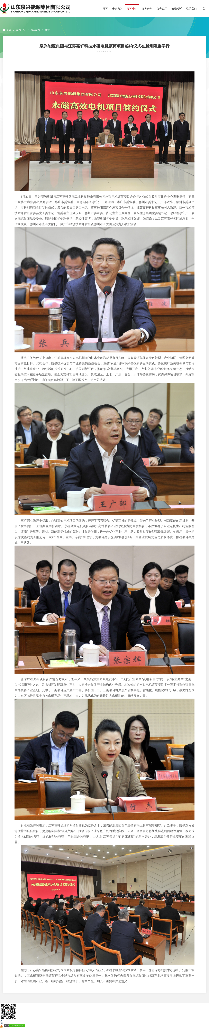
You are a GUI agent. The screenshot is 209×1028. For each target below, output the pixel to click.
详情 (47, 29)
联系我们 (191, 8)
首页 (105, 8)
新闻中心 (132, 8)
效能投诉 (176, 8)
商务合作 (147, 8)
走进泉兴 (117, 8)
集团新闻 (35, 29)
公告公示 (162, 8)
